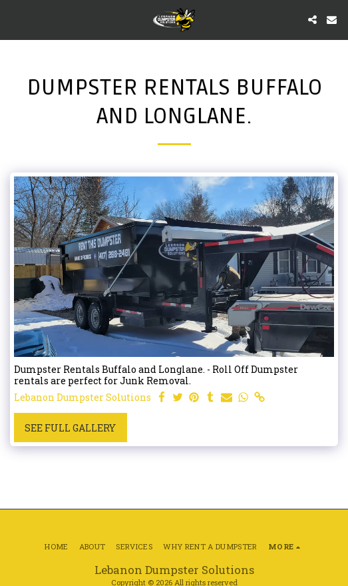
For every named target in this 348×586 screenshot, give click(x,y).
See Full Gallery (70, 428)
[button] (14, 19)
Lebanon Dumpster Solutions (82, 398)
